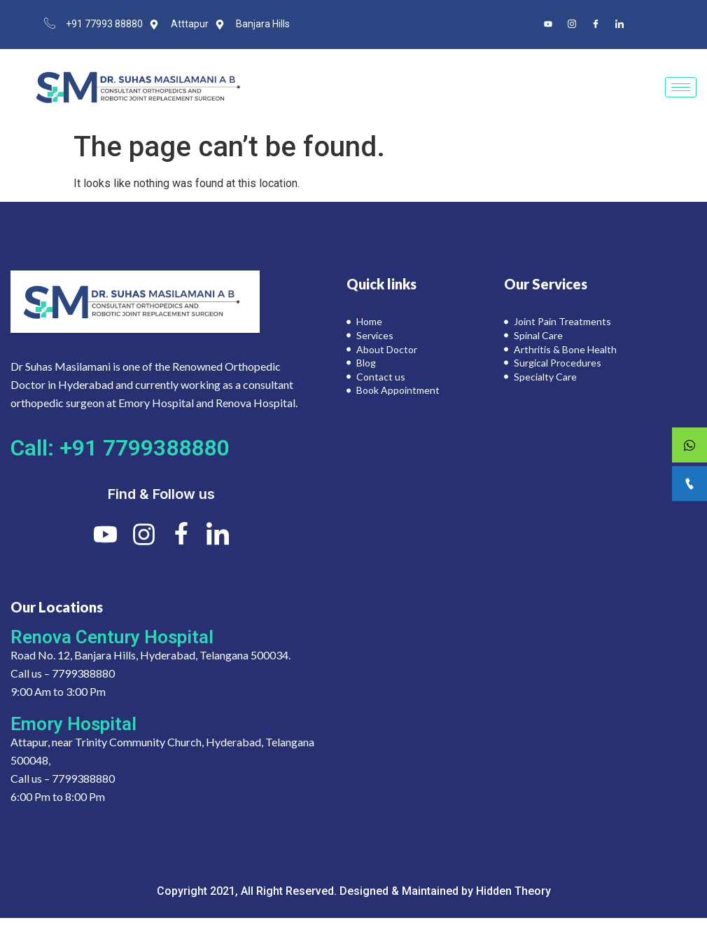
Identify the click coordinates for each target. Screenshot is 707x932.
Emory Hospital (73, 723)
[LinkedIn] (619, 24)
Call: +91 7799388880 (119, 447)
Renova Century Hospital (112, 636)
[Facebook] (595, 24)
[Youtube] (548, 24)
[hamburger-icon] (680, 87)
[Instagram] (571, 24)
